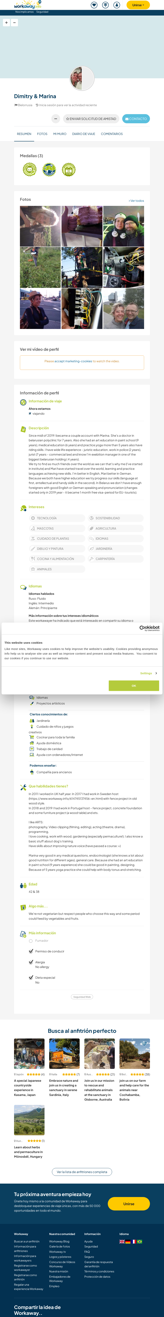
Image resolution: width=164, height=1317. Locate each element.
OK (134, 685)
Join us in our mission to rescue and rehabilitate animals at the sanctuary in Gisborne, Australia (99, 1090)
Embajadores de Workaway (59, 1279)
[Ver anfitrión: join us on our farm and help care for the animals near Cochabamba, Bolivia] (134, 1053)
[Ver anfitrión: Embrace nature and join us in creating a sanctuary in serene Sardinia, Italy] (64, 1053)
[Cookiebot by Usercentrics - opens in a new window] (142, 628)
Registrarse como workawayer (25, 1267)
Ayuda (88, 1241)
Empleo (54, 1286)
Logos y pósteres (60, 1256)
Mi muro (59, 134)
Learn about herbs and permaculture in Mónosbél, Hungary (28, 1151)
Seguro (89, 1256)
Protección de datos (97, 1276)
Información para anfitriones (25, 1248)
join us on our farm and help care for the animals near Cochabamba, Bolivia (134, 1090)
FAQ (87, 1251)
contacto (136, 119)
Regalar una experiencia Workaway (28, 1287)
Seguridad (42, 11)
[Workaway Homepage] (27, 4)
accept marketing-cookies (73, 361)
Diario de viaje (83, 134)
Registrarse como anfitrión (25, 1277)
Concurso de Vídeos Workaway (62, 1264)
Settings (146, 673)
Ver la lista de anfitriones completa (82, 1172)
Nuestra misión (58, 1271)
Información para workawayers (25, 1258)
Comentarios (112, 134)
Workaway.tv (57, 1251)
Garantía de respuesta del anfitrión (98, 1264)
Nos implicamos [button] (24, 11)
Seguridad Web (82, 996)
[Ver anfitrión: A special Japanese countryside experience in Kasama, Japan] (29, 1053)
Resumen (24, 134)
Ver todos (136, 200)
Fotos (42, 134)
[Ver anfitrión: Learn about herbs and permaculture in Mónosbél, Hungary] (29, 1120)
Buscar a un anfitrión (26, 1241)
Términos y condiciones (99, 1271)
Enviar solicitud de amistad (91, 119)
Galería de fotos (59, 1246)
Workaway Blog (59, 1241)
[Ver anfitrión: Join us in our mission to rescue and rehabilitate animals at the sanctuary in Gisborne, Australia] (99, 1053)
